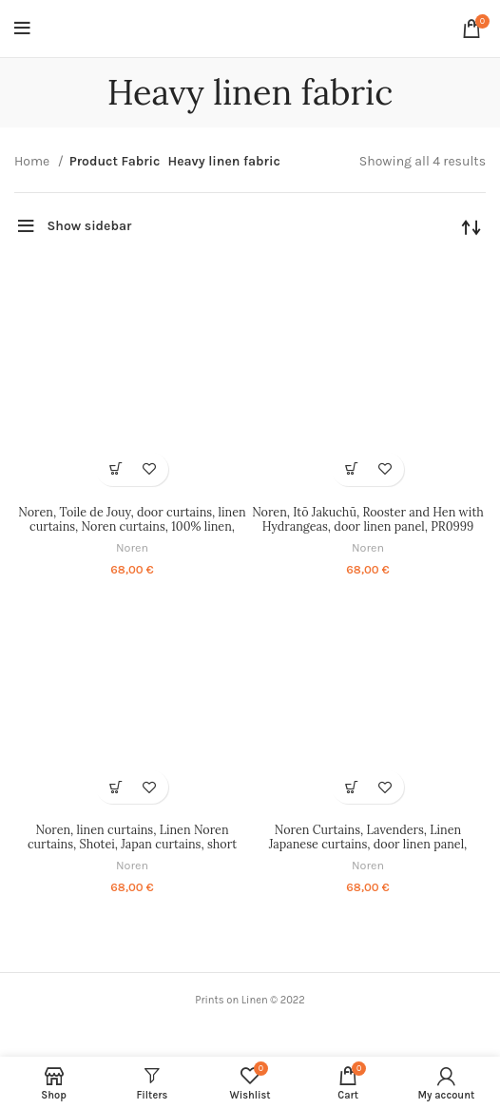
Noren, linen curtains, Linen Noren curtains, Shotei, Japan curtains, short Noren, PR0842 (132, 844)
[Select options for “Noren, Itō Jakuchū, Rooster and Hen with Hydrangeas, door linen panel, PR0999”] (351, 469)
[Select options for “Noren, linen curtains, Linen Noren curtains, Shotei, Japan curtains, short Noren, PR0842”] (115, 787)
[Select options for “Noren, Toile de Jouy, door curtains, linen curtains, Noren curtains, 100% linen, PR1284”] (115, 469)
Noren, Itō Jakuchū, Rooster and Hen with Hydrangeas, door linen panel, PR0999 (368, 519)
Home (33, 161)
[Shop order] (471, 226)
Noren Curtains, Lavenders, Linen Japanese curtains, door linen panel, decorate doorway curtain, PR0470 (368, 844)
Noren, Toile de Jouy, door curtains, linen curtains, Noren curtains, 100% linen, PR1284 (131, 526)
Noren (132, 547)
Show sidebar (90, 226)
